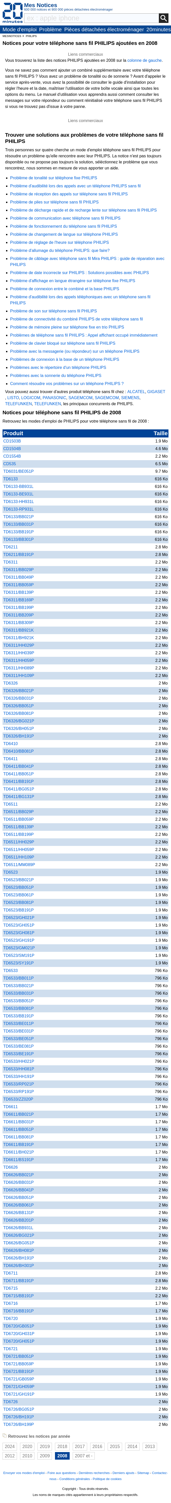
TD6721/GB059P (18, 1379)
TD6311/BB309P (18, 623)
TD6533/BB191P (18, 1016)
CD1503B (12, 441)
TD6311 (10, 562)
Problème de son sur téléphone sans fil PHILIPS (53, 311)
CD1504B (12, 449)
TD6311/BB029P (18, 570)
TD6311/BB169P (18, 600)
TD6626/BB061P (18, 1205)
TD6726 (10, 1402)
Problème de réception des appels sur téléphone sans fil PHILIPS (69, 194)
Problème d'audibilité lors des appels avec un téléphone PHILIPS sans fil (75, 186)
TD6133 (10, 479)
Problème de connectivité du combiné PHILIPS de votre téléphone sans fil (76, 319)
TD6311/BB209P (18, 615)
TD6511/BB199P (18, 834)
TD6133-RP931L (18, 509)
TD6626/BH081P (18, 1250)
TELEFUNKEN (18, 404)
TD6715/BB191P (18, 1296)
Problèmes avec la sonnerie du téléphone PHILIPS (55, 375)
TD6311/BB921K (18, 630)
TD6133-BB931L (18, 486)
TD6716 (10, 1303)
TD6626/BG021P (18, 1235)
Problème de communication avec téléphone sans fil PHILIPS (65, 218)
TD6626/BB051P (18, 1197)
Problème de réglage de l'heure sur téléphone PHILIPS (59, 242)
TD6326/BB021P (18, 691)
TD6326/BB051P (18, 706)
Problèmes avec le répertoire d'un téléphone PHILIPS (58, 367)
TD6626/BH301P (18, 1265)
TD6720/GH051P (18, 1341)
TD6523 (10, 872)
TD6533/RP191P (18, 1091)
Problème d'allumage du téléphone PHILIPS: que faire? (60, 250)
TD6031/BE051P (18, 471)
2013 (150, 1446)
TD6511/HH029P (18, 842)
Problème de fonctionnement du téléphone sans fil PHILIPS (63, 226)
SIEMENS (130, 398)
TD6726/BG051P (18, 1409)
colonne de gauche (144, 60)
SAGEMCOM (80, 398)
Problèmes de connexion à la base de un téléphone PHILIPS (64, 359)
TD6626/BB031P (18, 1182)
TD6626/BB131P (18, 1213)
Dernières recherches (94, 1473)
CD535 (9, 464)
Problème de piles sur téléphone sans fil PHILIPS (54, 202)
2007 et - (83, 1455)
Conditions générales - (76, 1479)
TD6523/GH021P (18, 918)
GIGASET (156, 392)
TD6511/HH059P (18, 849)
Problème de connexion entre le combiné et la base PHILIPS (64, 289)
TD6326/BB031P (18, 698)
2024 (10, 1446)
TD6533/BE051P (18, 1039)
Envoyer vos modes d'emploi (24, 1473)
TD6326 (10, 683)
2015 (115, 1446)
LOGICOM (31, 398)
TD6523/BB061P (18, 895)
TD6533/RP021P (18, 1084)
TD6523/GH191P (18, 940)
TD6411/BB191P (18, 781)
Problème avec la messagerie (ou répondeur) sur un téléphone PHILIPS (75, 351)
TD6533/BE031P (18, 1031)
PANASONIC (54, 398)
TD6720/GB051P (18, 1326)
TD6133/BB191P (18, 532)
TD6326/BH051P (18, 728)
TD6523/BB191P (18, 910)
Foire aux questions (62, 1473)
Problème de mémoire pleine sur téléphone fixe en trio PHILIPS (67, 327)
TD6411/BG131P (18, 796)
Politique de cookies (107, 1479)
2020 (27, 1446)
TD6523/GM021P (19, 948)
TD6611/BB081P (18, 1137)
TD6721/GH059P (18, 1386)
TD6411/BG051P (18, 789)
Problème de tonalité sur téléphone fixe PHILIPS (53, 178)
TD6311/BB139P (18, 592)
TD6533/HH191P (18, 1076)
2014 (132, 1446)
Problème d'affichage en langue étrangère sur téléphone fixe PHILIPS (72, 281)
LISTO (13, 398)
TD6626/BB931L (18, 1228)
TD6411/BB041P (18, 766)
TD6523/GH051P (18, 925)
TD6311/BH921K (18, 638)
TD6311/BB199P (18, 607)
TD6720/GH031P (18, 1334)
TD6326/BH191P (18, 736)
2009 (45, 1455)
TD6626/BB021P (18, 1175)
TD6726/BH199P (18, 1424)
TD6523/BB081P (18, 902)
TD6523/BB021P (18, 880)
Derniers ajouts (123, 1473)
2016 (97, 1446)
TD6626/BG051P (18, 1243)
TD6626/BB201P (18, 1220)
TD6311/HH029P (18, 645)
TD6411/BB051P (18, 774)
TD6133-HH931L (18, 501)
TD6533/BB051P (18, 1001)
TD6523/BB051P (18, 887)
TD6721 (10, 1349)
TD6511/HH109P (18, 857)
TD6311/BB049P (18, 577)
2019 (45, 1446)
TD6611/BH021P (18, 1152)
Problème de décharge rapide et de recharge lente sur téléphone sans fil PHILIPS (83, 210)
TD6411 (10, 759)
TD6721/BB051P (18, 1356)
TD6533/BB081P (18, 1008)
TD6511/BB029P (18, 812)
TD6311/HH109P (18, 675)
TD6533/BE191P (18, 1054)
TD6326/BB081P (18, 713)
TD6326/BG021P (18, 721)
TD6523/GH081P (18, 933)
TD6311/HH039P (18, 653)
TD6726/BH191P (18, 1417)
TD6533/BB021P (18, 986)
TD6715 (10, 1288)
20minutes (158, 29)
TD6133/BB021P (18, 517)
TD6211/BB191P (18, 554)
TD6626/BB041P (18, 1190)
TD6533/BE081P (18, 1046)
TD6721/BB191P (18, 1371)
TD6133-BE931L (18, 494)
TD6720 (10, 1318)
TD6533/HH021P (18, 1061)
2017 (80, 1446)
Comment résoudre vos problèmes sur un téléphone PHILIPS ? (67, 383)
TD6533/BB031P (18, 993)
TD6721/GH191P (18, 1394)
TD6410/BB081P (18, 751)
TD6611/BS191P (18, 1160)
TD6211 (10, 547)
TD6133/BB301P (18, 539)
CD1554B (12, 456)
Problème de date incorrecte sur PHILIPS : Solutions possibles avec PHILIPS (79, 273)
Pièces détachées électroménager (104, 29)
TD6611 (10, 1107)
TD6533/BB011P (18, 978)
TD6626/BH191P (18, 1258)
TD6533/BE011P (18, 1023)
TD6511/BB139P (18, 827)
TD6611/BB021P (18, 1114)
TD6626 (10, 1167)
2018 (62, 1446)
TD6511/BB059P (18, 819)
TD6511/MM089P (19, 865)
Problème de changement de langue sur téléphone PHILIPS (64, 234)
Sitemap (143, 1473)
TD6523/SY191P (18, 963)
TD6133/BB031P (18, 524)
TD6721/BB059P (18, 1364)
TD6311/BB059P (18, 585)
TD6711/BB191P (18, 1281)
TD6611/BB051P (18, 1129)
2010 (27, 1455)
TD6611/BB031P (18, 1122)
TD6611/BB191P (18, 1144)
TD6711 (10, 1273)
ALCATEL (136, 392)
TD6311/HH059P (18, 660)
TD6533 (10, 970)
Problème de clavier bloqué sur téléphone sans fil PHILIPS (62, 343)
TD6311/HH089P (18, 668)
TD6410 (10, 744)
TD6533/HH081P (18, 1069)
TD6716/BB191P (18, 1311)
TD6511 (10, 804)
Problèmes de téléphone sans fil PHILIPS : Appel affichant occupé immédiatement (83, 335)
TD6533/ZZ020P (18, 1099)
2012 (10, 1455)
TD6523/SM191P (18, 955)
